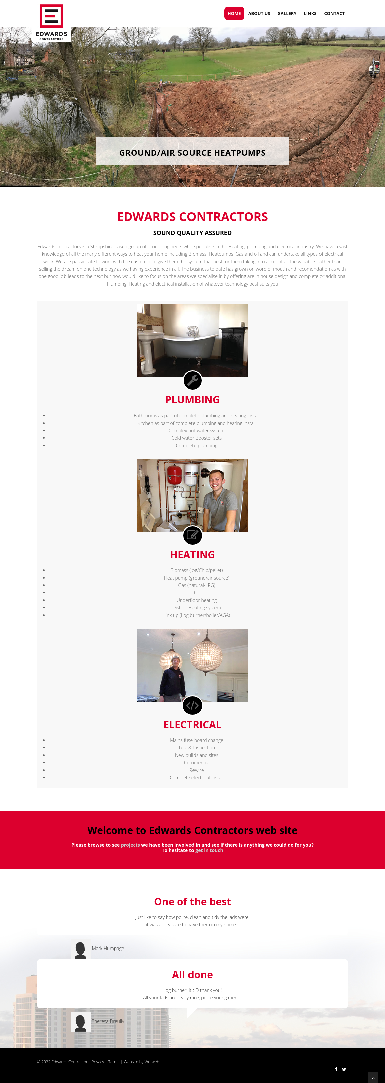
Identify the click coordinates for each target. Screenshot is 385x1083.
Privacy (98, 1062)
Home (234, 13)
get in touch (209, 850)
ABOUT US (259, 13)
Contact (334, 13)
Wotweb (151, 1062)
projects (130, 845)
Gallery (286, 13)
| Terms (111, 1062)
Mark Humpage (108, 948)
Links (310, 13)
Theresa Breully (108, 1021)
